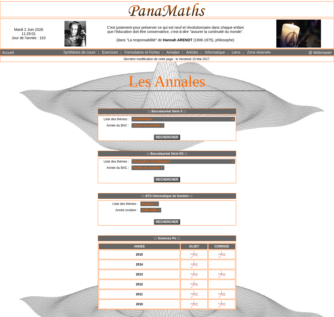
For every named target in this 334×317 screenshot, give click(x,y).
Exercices (110, 52)
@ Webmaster (320, 52)
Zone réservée (259, 52)
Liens (236, 52)
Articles (192, 52)
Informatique (215, 52)
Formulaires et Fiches (142, 52)
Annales (173, 52)
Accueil (8, 52)
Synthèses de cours (79, 52)
